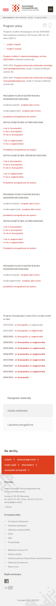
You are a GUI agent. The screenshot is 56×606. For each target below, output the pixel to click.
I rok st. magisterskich (13, 140)
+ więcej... (8, 507)
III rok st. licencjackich (13, 134)
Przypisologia (13, 542)
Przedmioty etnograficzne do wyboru (19, 149)
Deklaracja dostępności (18, 562)
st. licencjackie (21, 325)
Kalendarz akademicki (17, 525)
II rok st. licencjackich (12, 131)
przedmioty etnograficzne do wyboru (19, 116)
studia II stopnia (14, 48)
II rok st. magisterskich (13, 143)
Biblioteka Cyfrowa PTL (18, 550)
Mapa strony (13, 567)
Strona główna (8, 17)
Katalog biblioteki (26, 459)
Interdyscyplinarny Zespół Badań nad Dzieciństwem (30, 558)
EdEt (10, 538)
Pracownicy (28, 464)
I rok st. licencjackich (12, 128)
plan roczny (34, 105)
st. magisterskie (36, 330)
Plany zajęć (10, 464)
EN (50, 9)
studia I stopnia (14, 44)
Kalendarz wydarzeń (15, 470)
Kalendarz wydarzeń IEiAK (19, 530)
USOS (10, 534)
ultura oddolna (15, 554)
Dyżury (8, 459)
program (25, 105)
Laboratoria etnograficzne (20, 425)
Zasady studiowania (17, 410)
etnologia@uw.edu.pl (13, 502)
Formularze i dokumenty (18, 521)
